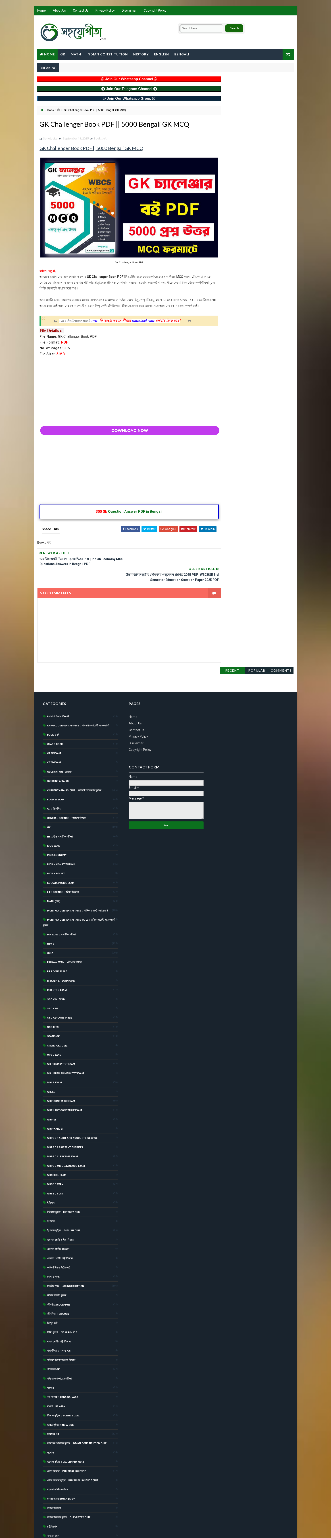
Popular (257, 85)
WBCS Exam (54, 1053)
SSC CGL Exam (56, 969)
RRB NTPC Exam (57, 960)
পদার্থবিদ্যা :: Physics (59, 1321)
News (50, 914)
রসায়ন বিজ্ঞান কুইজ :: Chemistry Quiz (69, 1487)
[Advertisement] (125, 390)
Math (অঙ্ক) (53, 871)
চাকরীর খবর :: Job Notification (65, 1256)
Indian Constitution (107, 54)
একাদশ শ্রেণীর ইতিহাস (58, 1219)
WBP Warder (55, 1099)
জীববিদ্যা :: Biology (58, 1284)
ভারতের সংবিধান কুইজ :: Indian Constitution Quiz (77, 1413)
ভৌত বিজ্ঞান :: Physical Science (66, 1441)
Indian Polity (56, 844)
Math (76, 54)
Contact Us (80, 11)
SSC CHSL (53, 979)
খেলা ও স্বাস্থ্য (53, 1247)
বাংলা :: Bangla (56, 1376)
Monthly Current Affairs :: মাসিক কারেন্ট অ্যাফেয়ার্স (77, 881)
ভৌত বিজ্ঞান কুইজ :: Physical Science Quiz (72, 1450)
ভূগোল (50, 1423)
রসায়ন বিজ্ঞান (54, 1478)
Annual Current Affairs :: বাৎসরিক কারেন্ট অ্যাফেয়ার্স (77, 695)
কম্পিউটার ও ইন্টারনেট (58, 1237)
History (141, 54)
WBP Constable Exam (61, 1071)
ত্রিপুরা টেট (52, 1293)
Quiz (50, 923)
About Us (59, 11)
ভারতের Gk (53, 1404)
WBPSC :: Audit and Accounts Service (72, 1108)
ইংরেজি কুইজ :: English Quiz (64, 1201)
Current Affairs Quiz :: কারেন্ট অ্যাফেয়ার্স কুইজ (74, 760)
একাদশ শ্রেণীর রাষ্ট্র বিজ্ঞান (60, 1228)
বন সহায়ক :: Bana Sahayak (62, 1367)
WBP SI (51, 1090)
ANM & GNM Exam (58, 686)
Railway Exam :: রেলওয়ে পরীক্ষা (64, 932)
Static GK (53, 1006)
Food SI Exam (55, 770)
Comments (281, 85)
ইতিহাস (50, 1173)
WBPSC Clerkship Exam (62, 1127)
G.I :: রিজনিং (53, 779)
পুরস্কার (50, 1358)
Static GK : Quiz (57, 1016)
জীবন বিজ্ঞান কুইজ (56, 1265)
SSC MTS (53, 997)
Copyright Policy (155, 11)
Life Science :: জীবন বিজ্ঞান (63, 862)
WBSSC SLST (55, 1163)
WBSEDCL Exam (56, 1145)
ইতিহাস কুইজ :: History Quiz (64, 1182)
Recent (232, 85)
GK (62, 54)
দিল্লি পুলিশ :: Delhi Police (62, 1302)
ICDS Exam (53, 816)
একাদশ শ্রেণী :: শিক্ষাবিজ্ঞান (60, 1210)
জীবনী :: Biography (58, 1275)
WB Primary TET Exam (61, 1034)
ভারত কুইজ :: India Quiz (61, 1395)
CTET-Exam (54, 733)
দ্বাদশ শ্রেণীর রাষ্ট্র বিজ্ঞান (59, 1312)
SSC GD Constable (59, 988)
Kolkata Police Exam (60, 853)
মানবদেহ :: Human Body (61, 1469)
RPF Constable (57, 942)
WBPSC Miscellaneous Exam (66, 1136)
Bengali (181, 54)
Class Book (55, 714)
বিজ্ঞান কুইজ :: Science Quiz (63, 1386)
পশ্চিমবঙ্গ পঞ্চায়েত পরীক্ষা (59, 1349)
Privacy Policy (105, 11)
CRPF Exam (54, 723)
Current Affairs (58, 751)
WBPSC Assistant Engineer (65, 1117)
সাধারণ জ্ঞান (53, 1506)
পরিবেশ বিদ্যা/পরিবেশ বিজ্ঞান (61, 1330)
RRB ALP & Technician (61, 951)
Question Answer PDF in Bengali (124, 513)
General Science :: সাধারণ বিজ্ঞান (66, 788)
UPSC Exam (54, 1025)
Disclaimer (129, 11)
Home (41, 11)
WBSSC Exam (55, 1154)
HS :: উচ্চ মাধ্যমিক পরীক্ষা (60, 807)
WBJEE (51, 1062)
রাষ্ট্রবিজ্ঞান (52, 1497)
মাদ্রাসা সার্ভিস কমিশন (57, 1460)
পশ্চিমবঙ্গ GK (53, 1339)
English (161, 54)
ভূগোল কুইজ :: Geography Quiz (65, 1432)
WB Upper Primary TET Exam (65, 1043)
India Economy (57, 825)
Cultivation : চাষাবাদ (59, 742)
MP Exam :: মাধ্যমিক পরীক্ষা (61, 904)
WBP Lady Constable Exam (64, 1080)
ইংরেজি (51, 1191)
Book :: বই (53, 110)
